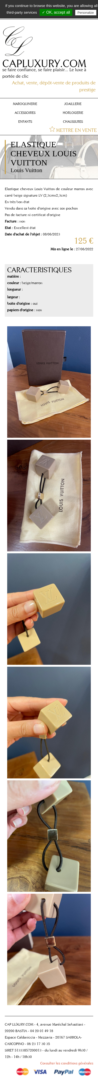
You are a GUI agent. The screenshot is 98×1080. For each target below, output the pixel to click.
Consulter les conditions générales (66, 1063)
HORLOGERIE (73, 113)
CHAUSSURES (73, 121)
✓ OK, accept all (56, 12)
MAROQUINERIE (25, 104)
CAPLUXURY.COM (44, 63)
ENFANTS (25, 121)
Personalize (86, 12)
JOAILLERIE (72, 104)
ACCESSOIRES (25, 113)
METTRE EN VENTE (76, 130)
